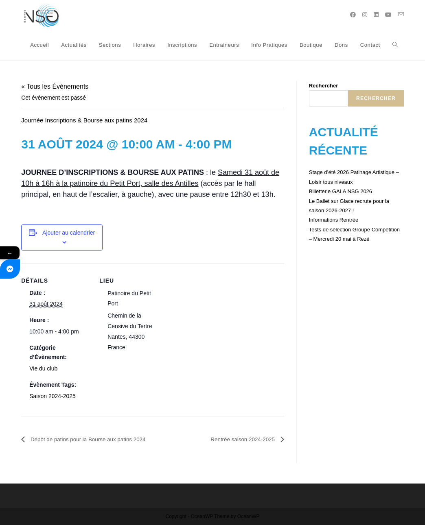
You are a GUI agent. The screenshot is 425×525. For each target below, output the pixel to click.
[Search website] (395, 45)
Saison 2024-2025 (52, 396)
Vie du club (43, 368)
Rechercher (323, 86)
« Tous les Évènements (54, 86)
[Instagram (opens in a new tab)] (364, 14)
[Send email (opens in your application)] (401, 14)
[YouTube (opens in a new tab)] (388, 14)
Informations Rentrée (333, 220)
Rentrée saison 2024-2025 (237, 439)
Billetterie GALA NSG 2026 (340, 191)
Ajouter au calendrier (68, 232)
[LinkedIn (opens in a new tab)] (376, 14)
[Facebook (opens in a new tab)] (353, 14)
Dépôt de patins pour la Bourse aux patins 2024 (98, 439)
